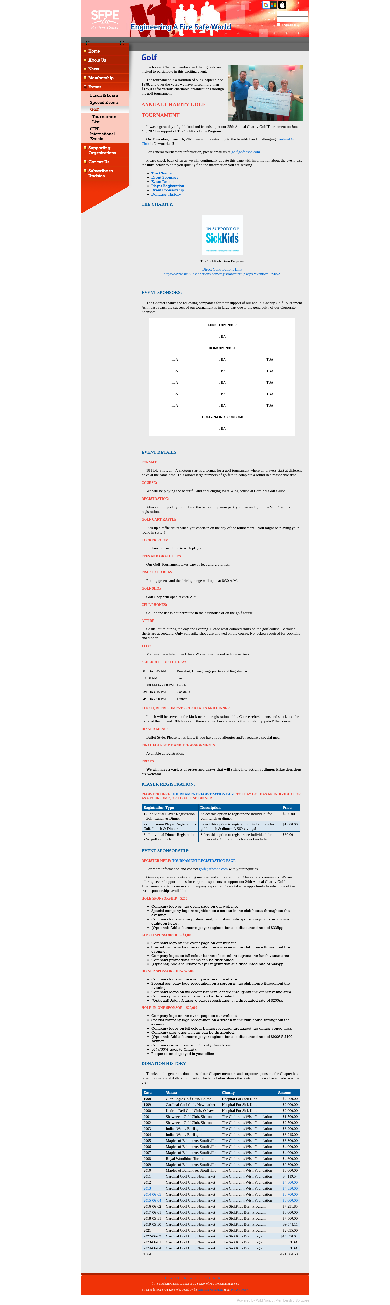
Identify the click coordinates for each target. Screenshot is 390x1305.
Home (94, 51)
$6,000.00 (290, 1200)
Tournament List (105, 119)
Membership (101, 77)
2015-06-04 (152, 1200)
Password (268, 18)
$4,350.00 (290, 1188)
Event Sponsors (164, 177)
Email (270, 13)
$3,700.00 (290, 1194)
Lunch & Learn (104, 95)
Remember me (289, 24)
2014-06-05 (152, 1194)
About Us (97, 60)
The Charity (161, 173)
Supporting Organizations (102, 150)
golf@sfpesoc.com (245, 152)
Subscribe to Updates (100, 173)
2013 (147, 1188)
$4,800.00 (290, 1182)
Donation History (166, 194)
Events (94, 86)
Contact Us (98, 161)
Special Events (104, 102)
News (93, 69)
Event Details (162, 181)
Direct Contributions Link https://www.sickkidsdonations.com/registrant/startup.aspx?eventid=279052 (222, 271)
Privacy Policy (239, 1289)
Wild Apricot (265, 1300)
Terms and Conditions (210, 1289)
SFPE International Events (102, 133)
